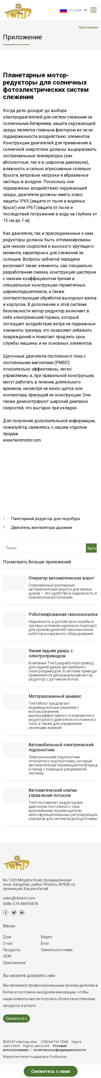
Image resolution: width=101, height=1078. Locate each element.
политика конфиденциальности (59, 1050)
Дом (7, 937)
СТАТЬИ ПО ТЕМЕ (54, 1042)
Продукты (11, 950)
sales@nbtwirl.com (19, 898)
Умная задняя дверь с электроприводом (51, 653)
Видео (46, 937)
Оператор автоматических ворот (61, 578)
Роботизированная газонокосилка (63, 614)
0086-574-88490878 (20, 904)
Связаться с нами (56, 950)
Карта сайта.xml (36, 1046)
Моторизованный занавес (55, 696)
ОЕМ (7, 956)
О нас (8, 943)
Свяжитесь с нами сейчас (50, 1073)
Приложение (14, 963)
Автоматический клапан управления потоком (53, 793)
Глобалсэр (58, 1057)
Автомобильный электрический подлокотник (61, 747)
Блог (45, 943)
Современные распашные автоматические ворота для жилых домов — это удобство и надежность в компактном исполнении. (63, 591)
